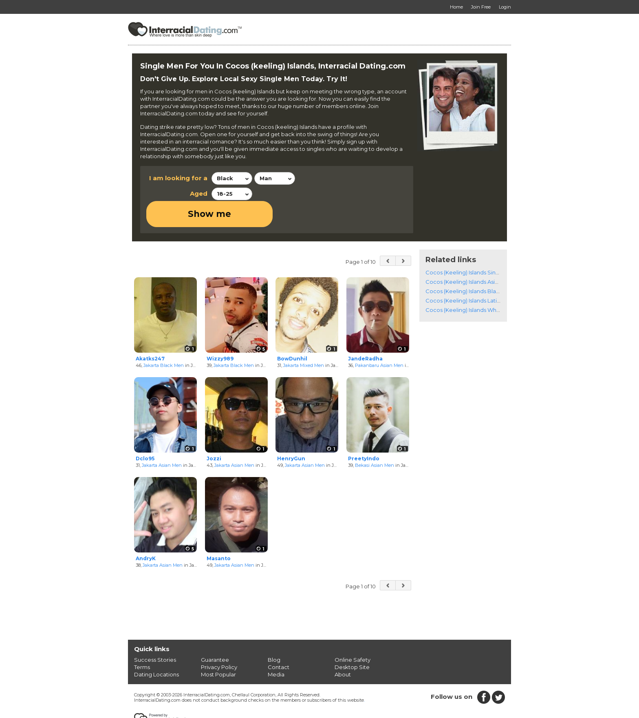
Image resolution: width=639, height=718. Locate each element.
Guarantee (215, 633)
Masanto (219, 533)
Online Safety (352, 633)
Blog (274, 633)
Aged (198, 193)
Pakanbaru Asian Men (379, 339)
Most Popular (218, 648)
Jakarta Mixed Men (303, 339)
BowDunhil (292, 332)
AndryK (146, 533)
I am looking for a (178, 178)
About (343, 648)
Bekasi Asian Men (374, 439)
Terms (142, 641)
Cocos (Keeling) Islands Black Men (470, 265)
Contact (278, 641)
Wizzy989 (220, 332)
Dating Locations (156, 648)
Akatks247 (150, 332)
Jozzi (214, 433)
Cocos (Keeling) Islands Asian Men (469, 255)
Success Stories (155, 633)
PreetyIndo (363, 433)
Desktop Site (352, 641)
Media (276, 648)
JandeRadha (365, 332)
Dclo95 (145, 433)
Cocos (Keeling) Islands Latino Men (471, 274)
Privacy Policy (219, 641)
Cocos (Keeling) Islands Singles (466, 246)
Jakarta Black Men (163, 339)
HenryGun (291, 433)
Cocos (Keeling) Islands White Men (470, 284)
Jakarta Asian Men (162, 439)
